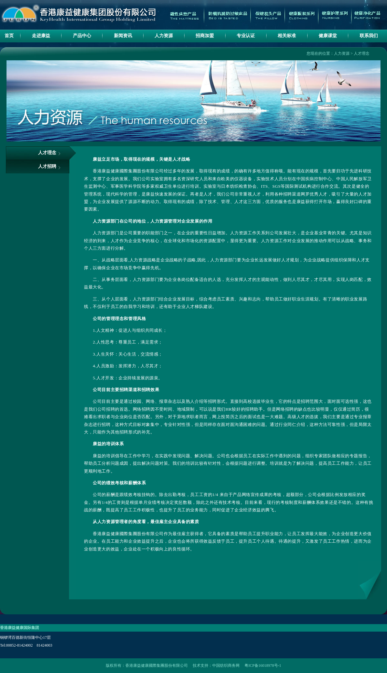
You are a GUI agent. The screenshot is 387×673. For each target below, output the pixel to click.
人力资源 (164, 35)
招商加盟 (205, 35)
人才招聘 (47, 166)
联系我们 (369, 35)
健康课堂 (328, 35)
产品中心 (82, 35)
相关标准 (287, 35)
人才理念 (361, 53)
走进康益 (41, 35)
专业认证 (246, 35)
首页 (9, 35)
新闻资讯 (123, 35)
